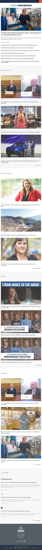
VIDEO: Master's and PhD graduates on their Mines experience (18, 335)
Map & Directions (21, 537)
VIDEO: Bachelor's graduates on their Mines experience (16, 362)
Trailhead (32, 548)
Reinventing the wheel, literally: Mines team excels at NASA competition (20, 132)
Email (28, 548)
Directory (15, 548)
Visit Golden (21, 548)
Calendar (10, 548)
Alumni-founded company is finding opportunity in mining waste (18, 235)
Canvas (37, 548)
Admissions (5, 548)
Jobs (25, 548)
